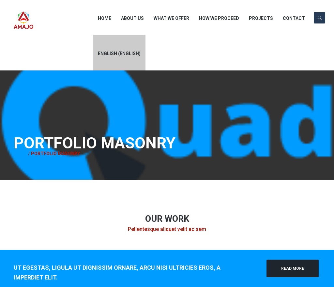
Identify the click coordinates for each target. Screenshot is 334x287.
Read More (292, 268)
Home (20, 153)
